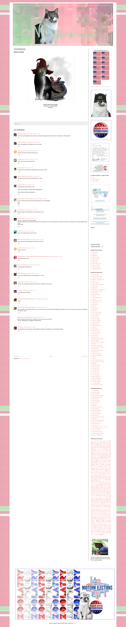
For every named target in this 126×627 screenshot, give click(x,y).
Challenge (93, 460)
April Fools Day (99, 451)
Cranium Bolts (95, 304)
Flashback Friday (95, 257)
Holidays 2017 (101, 480)
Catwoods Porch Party (96, 300)
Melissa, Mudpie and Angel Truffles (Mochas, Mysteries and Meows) (33, 256)
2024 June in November (99, 447)
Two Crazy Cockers (96, 430)
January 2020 (108, 483)
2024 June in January (95, 444)
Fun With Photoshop (98, 472)
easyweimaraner (21, 150)
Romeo (98, 517)
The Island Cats (95, 368)
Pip (104, 513)
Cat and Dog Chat (96, 400)
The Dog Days (102, 524)
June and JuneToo (107, 486)
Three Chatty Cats (96, 374)
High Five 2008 (94, 476)
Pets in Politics (96, 509)
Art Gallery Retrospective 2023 (103, 453)
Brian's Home (95, 292)
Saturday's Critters (96, 265)
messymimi (20, 290)
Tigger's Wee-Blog (96, 376)
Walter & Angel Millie (22, 176)
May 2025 (107, 501)
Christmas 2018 (107, 461)
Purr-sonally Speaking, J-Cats (98, 360)
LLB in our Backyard (96, 413)
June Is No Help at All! (95, 494)
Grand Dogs (101, 473)
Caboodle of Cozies (96, 294)
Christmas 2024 (101, 462)
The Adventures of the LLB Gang (25, 198)
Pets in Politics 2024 (103, 509)
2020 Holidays (98, 440)
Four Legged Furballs (96, 314)
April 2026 (93, 451)
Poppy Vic (108, 514)
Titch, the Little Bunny (96, 428)
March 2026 (95, 501)
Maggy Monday (104, 499)
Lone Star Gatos (95, 333)
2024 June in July (104, 444)
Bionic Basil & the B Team (97, 291)
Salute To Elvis (103, 517)
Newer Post (16, 356)
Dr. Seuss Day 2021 (105, 465)
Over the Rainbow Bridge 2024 (96, 507)
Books (98, 457)
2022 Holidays (105, 440)
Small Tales (94, 418)
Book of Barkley (95, 398)
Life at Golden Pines (96, 412)
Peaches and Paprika (96, 353)
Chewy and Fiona (102, 460)
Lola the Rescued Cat (96, 332)
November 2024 (108, 503)
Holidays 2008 (97, 477)
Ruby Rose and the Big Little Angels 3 (26, 298)
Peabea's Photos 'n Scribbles (98, 417)
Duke (19, 167)
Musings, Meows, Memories (98, 347)
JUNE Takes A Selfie (100, 495)
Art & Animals (106, 451)
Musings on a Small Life (97, 345)
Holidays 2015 (108, 479)
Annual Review (103, 450)
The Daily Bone (95, 425)
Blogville (95, 457)
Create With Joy (108, 462)
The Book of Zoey (101, 523)
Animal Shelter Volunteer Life (98, 284)
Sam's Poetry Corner (96, 263)
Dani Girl (94, 305)
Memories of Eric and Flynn (24, 239)
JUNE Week (108, 495)
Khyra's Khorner (95, 408)
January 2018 (102, 483)
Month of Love (96, 503)
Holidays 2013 (101, 479)
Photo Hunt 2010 (102, 510)
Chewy (96, 460)
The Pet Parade (108, 524)
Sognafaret (94, 363)
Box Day (109, 458)
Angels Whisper (95, 282)
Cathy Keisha (21, 281)
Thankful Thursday (96, 267)
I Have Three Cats (96, 322)
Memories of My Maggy (100, 502)
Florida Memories (94, 471)
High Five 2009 (101, 476)
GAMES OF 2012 (105, 472)
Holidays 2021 (100, 481)
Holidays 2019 (94, 481)
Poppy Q (94, 356)
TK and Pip (100, 528)
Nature (102, 503)
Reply (19, 137)
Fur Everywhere (95, 317)
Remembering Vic (96, 179)
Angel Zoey (96, 450)
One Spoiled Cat (95, 351)
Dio (99, 464)
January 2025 (99, 484)
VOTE (104, 529)
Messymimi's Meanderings (97, 338)
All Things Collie (95, 390)
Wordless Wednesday (96, 268)
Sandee (19, 184)
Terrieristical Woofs (96, 423)
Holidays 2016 (94, 480)
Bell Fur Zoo (94, 287)
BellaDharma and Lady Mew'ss (98, 289)
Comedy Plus (95, 302)
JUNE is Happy (97, 492)
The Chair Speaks (96, 366)
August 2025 (108, 454)
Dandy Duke (94, 403)
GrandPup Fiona (107, 473)
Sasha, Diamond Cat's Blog (98, 361)
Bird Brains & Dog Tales (97, 397)
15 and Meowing (95, 274)
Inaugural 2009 (107, 481)
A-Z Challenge (104, 448)
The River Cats (95, 371)
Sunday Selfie (100, 521)
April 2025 (108, 450)
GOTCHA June (96, 473)
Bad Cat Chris (95, 286)
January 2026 (106, 484)
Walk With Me (93, 531)
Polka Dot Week (103, 514)
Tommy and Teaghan (96, 379)
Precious (94, 358)
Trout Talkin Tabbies (96, 381)
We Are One (99, 531)
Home (51, 356)
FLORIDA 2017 (107, 469)
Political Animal (108, 513)
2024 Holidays (97, 442)
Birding (101, 455)
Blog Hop (106, 455)
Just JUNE (98, 498)
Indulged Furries (95, 324)
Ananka (93, 281)
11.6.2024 (92, 440)
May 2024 (103, 501)
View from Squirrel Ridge (97, 431)
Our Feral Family (95, 506)
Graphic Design (95, 181)
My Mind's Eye (21, 218)
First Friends (108, 468)
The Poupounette (95, 370)
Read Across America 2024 (96, 516)
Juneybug (92, 498)
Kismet (104, 498)
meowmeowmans (22, 273)
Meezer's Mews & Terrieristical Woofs (26, 307)
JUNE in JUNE (102, 490)
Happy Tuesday (95, 258)
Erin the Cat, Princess (96, 312)
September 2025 (100, 518)
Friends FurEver (95, 315)
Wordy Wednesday (106, 532)
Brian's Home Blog (22, 264)
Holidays (92, 477)
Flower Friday (101, 471)
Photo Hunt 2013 (104, 512)
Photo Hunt (109, 509)
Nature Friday (95, 262)
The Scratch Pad (95, 525)
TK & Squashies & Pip (96, 378)
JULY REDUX (96, 486)
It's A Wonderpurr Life (96, 325)
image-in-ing (94, 260)
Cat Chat (94, 296)
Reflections (109, 516)
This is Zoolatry (94, 528)
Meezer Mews (95, 337)
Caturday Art (94, 254)
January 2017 (96, 483)
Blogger (74, 623)
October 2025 (101, 505)
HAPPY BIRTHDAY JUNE (100, 475)
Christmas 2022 (94, 462)
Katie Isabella (95, 328)
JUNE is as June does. (101, 491)
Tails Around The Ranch (97, 421)
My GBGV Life (21, 159)
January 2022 (93, 484)
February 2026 (94, 468)
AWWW (92, 455)
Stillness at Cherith (96, 365)
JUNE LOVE (103, 494)
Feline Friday (94, 255)
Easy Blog (94, 405)
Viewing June (100, 529)
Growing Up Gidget (96, 319)
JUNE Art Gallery (94, 487)
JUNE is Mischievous (106, 492)
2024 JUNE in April (104, 442)
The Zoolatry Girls (106, 525)
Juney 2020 (108, 496)
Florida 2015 (101, 469)
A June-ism (98, 448)
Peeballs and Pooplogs (97, 355)
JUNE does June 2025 (101, 488)
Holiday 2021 (108, 476)
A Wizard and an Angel (97, 276)
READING (104, 516)
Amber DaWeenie (96, 392)
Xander (92, 534)
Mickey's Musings (95, 340)
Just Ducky (94, 327)
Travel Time (105, 528)
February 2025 (107, 467)
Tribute (109, 528)
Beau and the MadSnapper (97, 395)
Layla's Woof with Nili (96, 410)
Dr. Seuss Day (98, 465)
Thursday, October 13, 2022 (41, 307)
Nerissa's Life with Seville (97, 350)
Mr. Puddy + (94, 343)
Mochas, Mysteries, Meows (98, 342)
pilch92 (19, 248)
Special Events (100, 520)
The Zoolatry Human (106, 527)
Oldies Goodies (107, 505)
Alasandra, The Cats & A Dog (98, 279)
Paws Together (104, 507)
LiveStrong (93, 499)
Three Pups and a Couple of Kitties (99, 426)
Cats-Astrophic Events (96, 297)
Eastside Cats (21, 210)
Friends (106, 471)
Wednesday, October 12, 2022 (33, 133)
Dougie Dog (104, 464)
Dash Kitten (94, 307)
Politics (92, 514)
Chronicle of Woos (96, 402)
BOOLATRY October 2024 (101, 458)
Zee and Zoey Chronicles (97, 384)
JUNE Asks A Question (103, 487)
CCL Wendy (20, 327)
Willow (104, 531)
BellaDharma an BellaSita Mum (25, 317)
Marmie (99, 501)
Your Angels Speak (96, 383)
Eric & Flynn (94, 310)
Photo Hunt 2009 (94, 510)
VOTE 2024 (108, 529)
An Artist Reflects (95, 393)
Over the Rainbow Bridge (105, 506)
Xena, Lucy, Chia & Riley (97, 435)
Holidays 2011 (96, 479)
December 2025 (94, 464)
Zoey (101, 534)
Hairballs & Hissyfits (96, 320)
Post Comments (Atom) (25, 358)
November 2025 (94, 505)
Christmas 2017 (98, 461)
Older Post (84, 356)
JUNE (101, 486)
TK (97, 528)
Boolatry (19, 124)
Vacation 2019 (93, 529)
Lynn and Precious (22, 142)
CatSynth (94, 299)
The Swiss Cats (95, 373)
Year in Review (97, 534)
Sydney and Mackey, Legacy (98, 420)
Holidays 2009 (104, 477)
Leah (19, 231)
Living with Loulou (96, 330)
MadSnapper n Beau (22, 133)
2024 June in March (101, 446)
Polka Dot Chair (96, 514)
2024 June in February (105, 443)
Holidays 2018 (108, 480)
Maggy (97, 499)
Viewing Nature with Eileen (97, 433)
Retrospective (94, 517)
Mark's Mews (95, 335)
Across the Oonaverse (96, 278)
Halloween (92, 475)
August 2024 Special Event (97, 454)
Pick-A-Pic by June (99, 513)
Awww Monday (95, 252)
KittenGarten (108, 498)
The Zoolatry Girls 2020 (96, 527)
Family (101, 467)
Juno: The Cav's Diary (96, 407)
